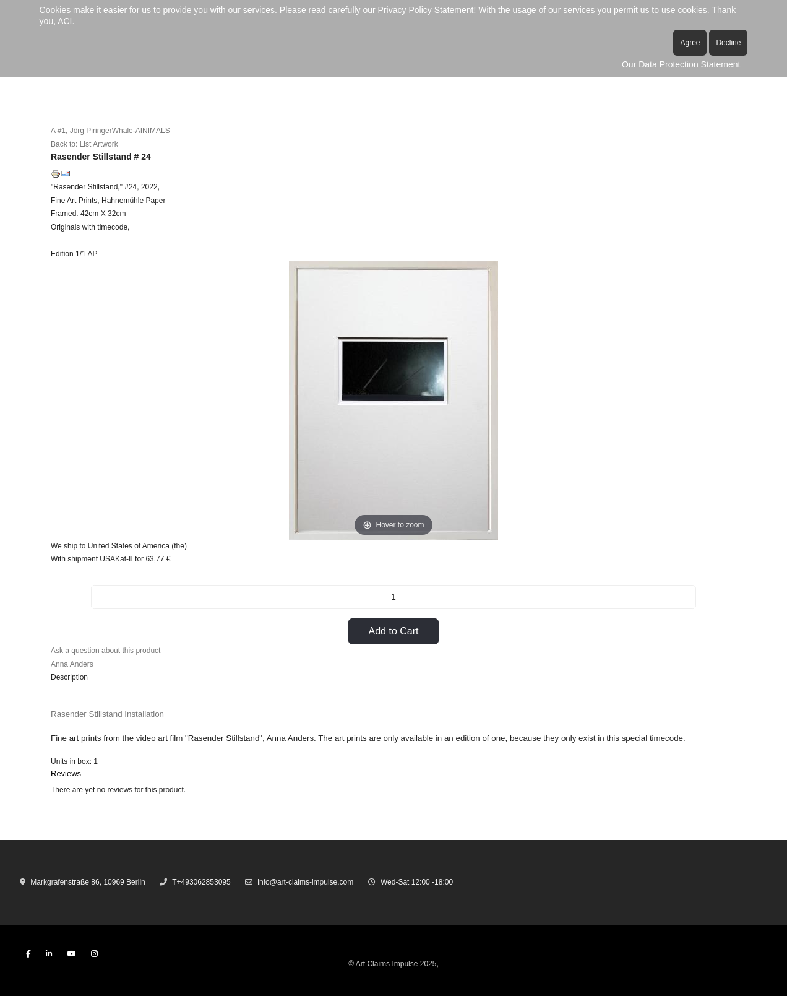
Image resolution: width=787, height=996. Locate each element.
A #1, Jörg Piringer (81, 130)
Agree (690, 42)
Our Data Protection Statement (681, 64)
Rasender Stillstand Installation (107, 714)
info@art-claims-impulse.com (305, 882)
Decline (728, 42)
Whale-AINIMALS (141, 130)
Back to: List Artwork (84, 144)
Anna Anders (72, 664)
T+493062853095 (201, 882)
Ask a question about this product (105, 650)
